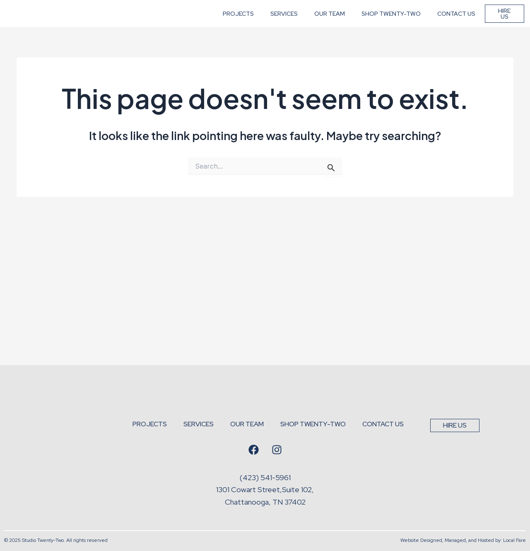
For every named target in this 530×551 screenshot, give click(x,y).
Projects (238, 27)
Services (284, 27)
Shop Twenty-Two (391, 27)
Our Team (329, 27)
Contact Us (456, 27)
